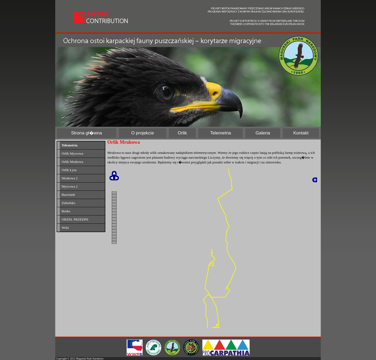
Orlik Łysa (69, 170)
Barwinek (68, 195)
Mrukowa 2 (70, 178)
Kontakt (301, 132)
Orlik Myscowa (72, 153)
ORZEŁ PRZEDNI (75, 219)
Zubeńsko (68, 203)
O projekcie (142, 132)
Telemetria (220, 132)
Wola (65, 228)
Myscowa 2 (70, 186)
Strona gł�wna (86, 132)
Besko (66, 211)
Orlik (182, 132)
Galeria (262, 132)
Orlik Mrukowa (72, 162)
